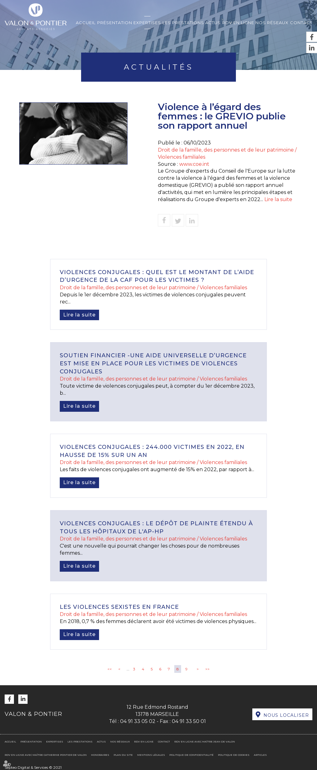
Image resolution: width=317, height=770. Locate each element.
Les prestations (183, 22)
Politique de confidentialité (191, 754)
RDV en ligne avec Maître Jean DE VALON (204, 741)
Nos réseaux (272, 22)
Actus (213, 22)
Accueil (86, 22)
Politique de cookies (234, 754)
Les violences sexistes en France (119, 607)
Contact (301, 22)
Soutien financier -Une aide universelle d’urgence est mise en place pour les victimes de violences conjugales (153, 363)
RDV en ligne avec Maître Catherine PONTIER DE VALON (46, 754)
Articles (260, 754)
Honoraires (100, 754)
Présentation (114, 22)
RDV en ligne (238, 22)
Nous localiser (286, 715)
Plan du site (123, 754)
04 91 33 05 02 (137, 721)
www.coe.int (194, 164)
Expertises (147, 22)
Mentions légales (151, 754)
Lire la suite (278, 199)
